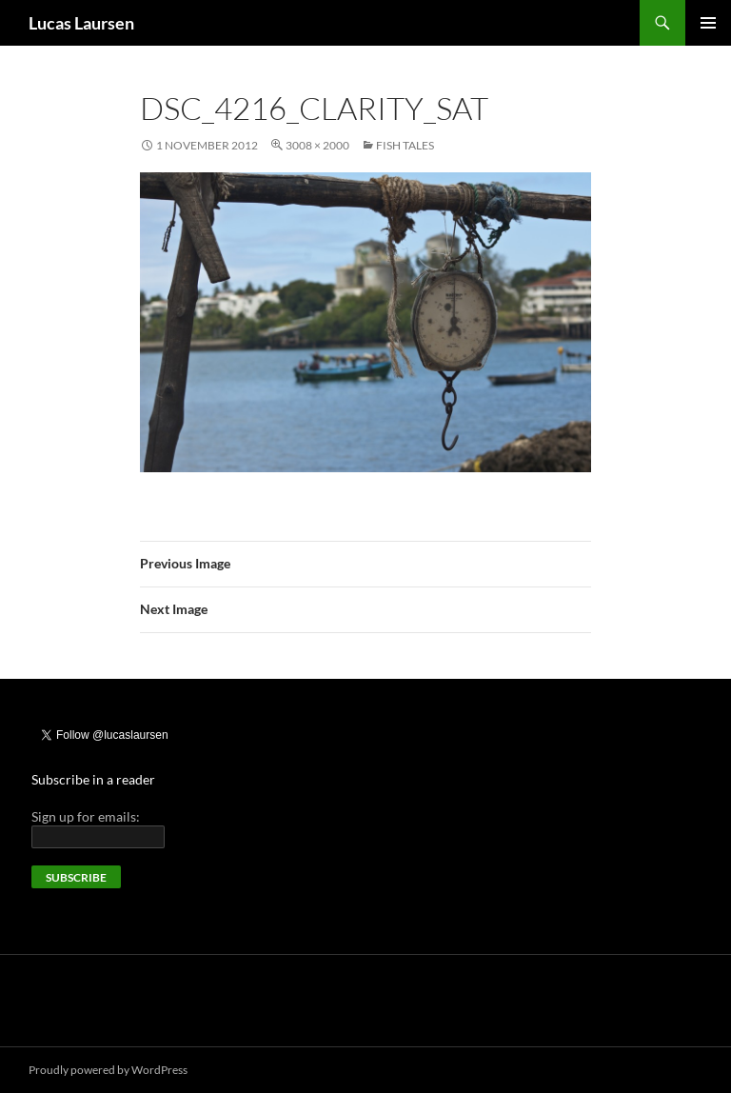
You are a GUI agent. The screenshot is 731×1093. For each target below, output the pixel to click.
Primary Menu (708, 23)
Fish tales (405, 145)
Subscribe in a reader (93, 779)
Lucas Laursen (81, 22)
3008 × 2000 (317, 145)
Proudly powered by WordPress (108, 1070)
